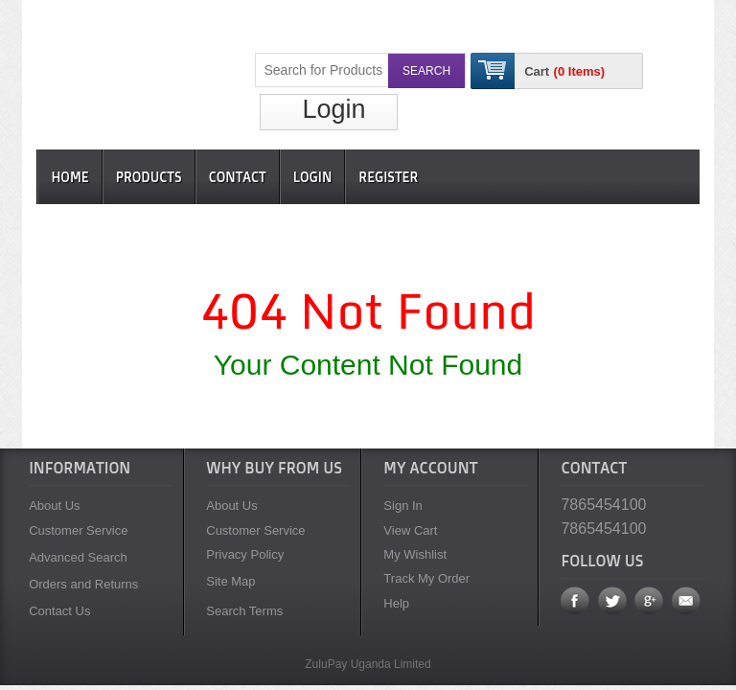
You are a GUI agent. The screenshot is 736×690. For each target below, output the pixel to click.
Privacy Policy (245, 554)
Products (149, 177)
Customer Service (78, 530)
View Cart (410, 530)
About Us (54, 505)
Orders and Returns (83, 584)
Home (69, 177)
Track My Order (426, 578)
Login (333, 109)
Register (388, 177)
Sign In (402, 505)
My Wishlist (415, 554)
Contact (237, 177)
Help (396, 603)
